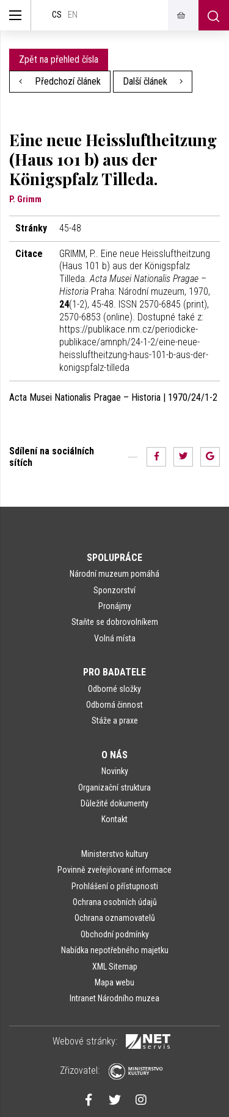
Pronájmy (114, 606)
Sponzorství (114, 590)
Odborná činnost (114, 705)
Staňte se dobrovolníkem (114, 622)
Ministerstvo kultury (114, 854)
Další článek (153, 81)
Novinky (114, 771)
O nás (114, 755)
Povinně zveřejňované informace (114, 870)
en (73, 15)
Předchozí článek (60, 81)
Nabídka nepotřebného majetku (115, 950)
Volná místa (115, 638)
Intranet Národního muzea (114, 998)
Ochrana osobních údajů (115, 902)
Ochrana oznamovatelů (115, 918)
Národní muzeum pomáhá (114, 574)
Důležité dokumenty (114, 803)
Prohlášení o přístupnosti (114, 886)
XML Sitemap (114, 966)
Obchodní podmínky (115, 934)
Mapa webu (114, 982)
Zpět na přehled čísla (58, 59)
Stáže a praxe (115, 720)
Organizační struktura (114, 787)
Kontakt (114, 819)
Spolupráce (114, 557)
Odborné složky (114, 689)
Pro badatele (114, 672)
